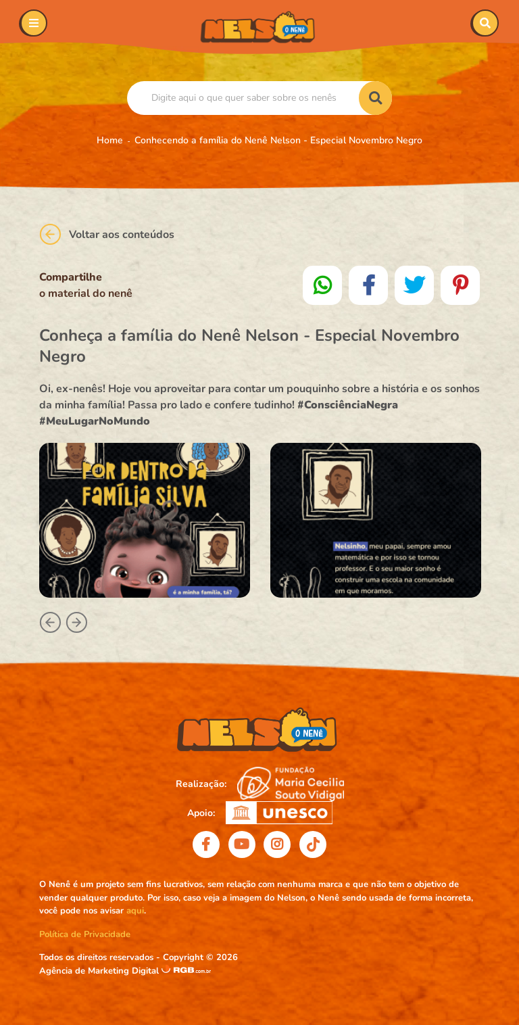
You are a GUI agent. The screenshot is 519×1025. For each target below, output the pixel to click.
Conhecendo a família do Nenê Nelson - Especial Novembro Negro (278, 140)
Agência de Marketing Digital (100, 971)
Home (110, 140)
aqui (135, 911)
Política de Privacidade (84, 934)
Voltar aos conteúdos (106, 234)
